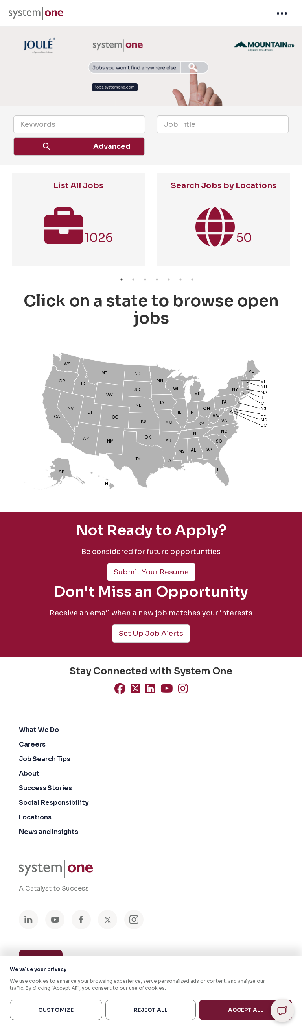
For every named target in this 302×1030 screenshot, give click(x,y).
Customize (56, 1009)
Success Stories (45, 788)
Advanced (112, 146)
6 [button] (180, 279)
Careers (32, 744)
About (29, 773)
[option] (78, 223)
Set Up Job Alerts (151, 633)
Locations (35, 817)
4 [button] (157, 279)
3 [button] (145, 279)
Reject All (151, 1009)
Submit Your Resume (151, 572)
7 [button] (192, 279)
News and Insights (48, 832)
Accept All (245, 1009)
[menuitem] (36, 13)
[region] (151, 993)
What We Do (39, 730)
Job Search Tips (44, 759)
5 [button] (169, 279)
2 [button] (133, 279)
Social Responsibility (54, 802)
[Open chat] (282, 1010)
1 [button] (121, 279)
